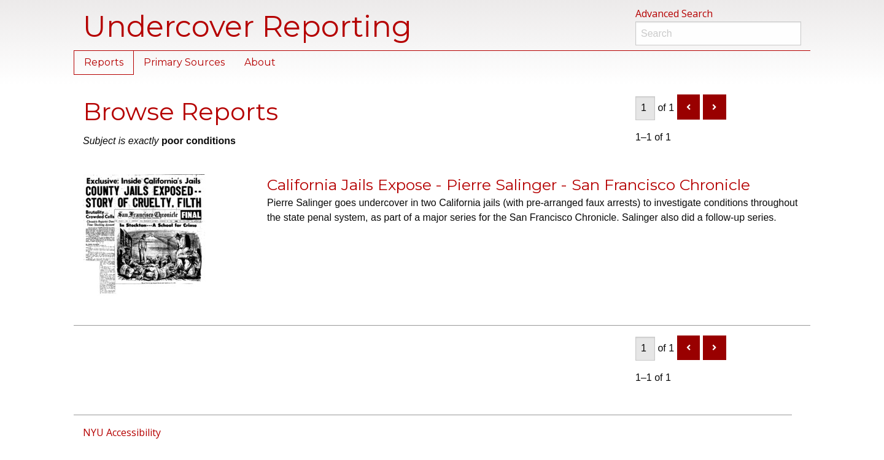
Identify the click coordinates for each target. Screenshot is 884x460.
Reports (103, 62)
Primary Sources (184, 62)
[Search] (718, 33)
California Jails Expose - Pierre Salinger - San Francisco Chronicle (508, 184)
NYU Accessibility (122, 432)
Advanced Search (674, 13)
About (260, 62)
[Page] (645, 108)
